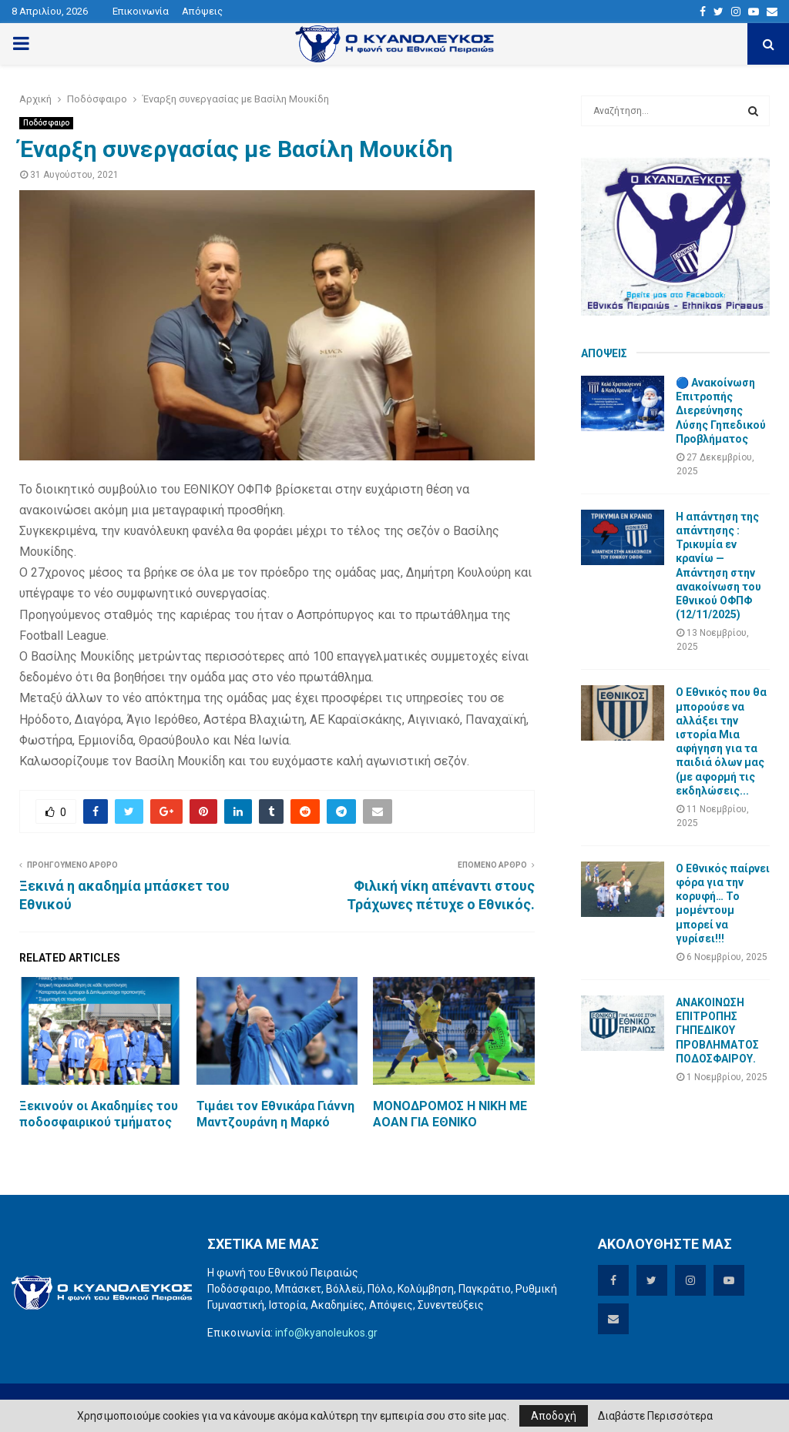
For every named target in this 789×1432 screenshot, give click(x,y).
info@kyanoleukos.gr (326, 1333)
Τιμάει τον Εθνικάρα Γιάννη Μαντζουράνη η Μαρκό (275, 1114)
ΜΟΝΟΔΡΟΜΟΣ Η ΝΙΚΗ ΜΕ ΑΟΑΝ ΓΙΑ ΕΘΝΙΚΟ (450, 1114)
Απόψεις (202, 11)
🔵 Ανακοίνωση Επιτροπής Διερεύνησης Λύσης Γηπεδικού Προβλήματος (721, 410)
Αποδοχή (553, 1416)
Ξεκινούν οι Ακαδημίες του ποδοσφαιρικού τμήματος (98, 1114)
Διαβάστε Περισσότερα (655, 1415)
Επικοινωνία (140, 11)
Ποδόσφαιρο (46, 123)
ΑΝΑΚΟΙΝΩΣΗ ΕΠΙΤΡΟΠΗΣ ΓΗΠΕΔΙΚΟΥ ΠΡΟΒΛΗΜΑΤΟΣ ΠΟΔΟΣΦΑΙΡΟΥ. (717, 1030)
